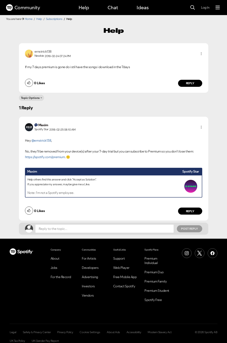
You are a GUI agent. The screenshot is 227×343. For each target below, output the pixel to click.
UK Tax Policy (17, 341)
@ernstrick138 (41, 140)
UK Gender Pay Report (45, 341)
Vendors (88, 295)
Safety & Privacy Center (37, 332)
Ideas (143, 7)
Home (28, 19)
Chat (113, 7)
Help (84, 7)
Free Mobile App (125, 277)
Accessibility (133, 332)
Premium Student (156, 290)
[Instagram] (187, 253)
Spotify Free (153, 300)
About (55, 258)
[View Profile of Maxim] (43, 125)
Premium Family (155, 281)
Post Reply (189, 229)
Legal (13, 332)
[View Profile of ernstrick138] (43, 51)
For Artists (89, 258)
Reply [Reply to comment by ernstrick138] (190, 83)
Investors (88, 286)
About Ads (113, 332)
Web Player (121, 267)
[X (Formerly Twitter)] (199, 253)
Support (119, 258)
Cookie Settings (90, 332)
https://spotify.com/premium (45, 157)
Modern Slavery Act (159, 332)
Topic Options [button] (30, 98)
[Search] (192, 7)
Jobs (54, 267)
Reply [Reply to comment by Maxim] (190, 211)
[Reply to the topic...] (104, 229)
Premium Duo (154, 272)
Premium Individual (151, 260)
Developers (90, 267)
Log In (205, 7)
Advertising (90, 277)
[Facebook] (212, 253)
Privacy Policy (65, 332)
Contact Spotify (124, 286)
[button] (201, 54)
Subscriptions (54, 19)
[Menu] (217, 7)
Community (23, 7)
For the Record (61, 277)
